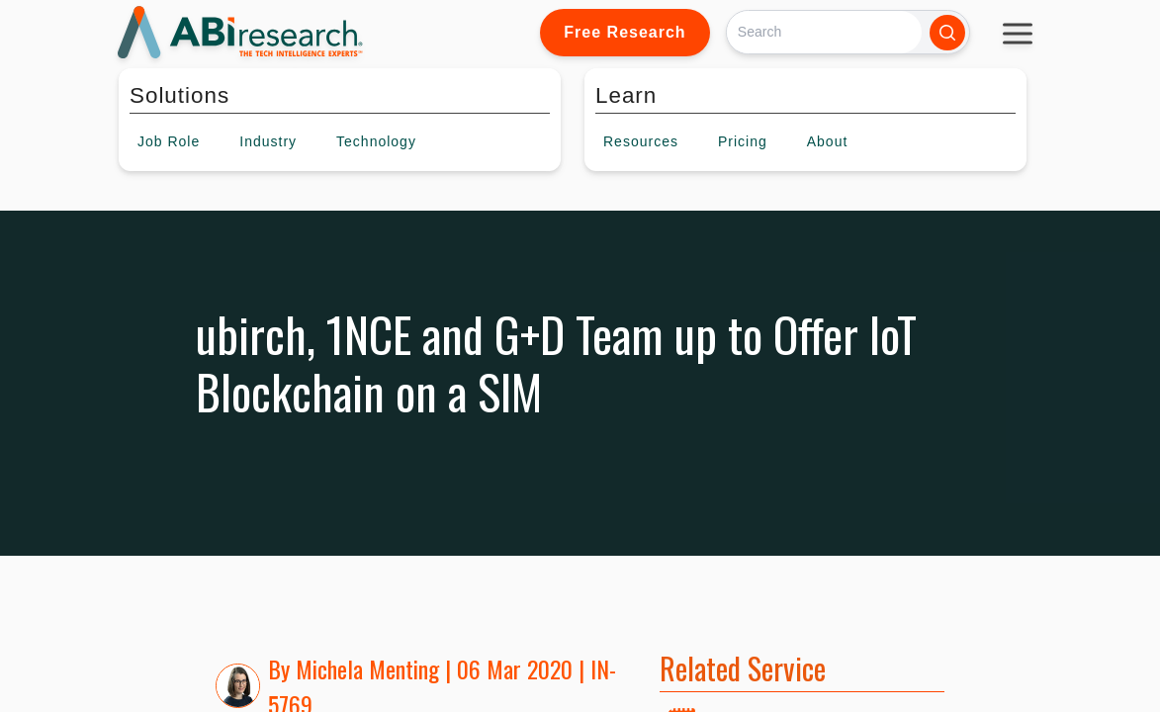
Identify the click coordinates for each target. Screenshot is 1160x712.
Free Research (624, 32)
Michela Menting (367, 668)
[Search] (824, 32)
